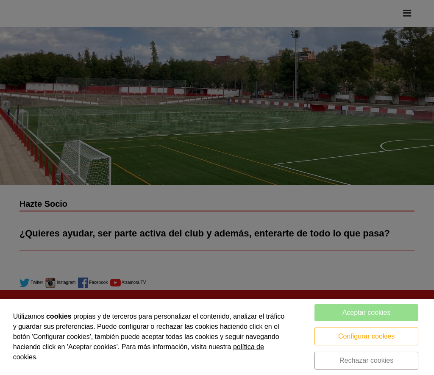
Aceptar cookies (366, 312)
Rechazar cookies (366, 360)
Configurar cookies (366, 336)
